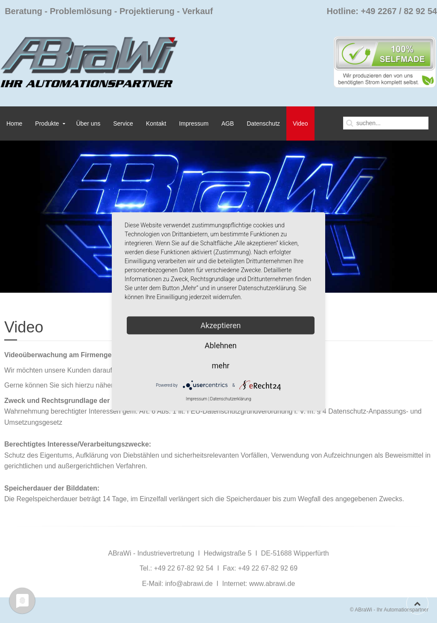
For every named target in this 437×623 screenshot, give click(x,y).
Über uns (88, 123)
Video (300, 123)
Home (14, 123)
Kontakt (156, 123)
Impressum (193, 123)
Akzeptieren (221, 325)
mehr (220, 365)
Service (123, 123)
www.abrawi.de (272, 596)
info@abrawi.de (189, 596)
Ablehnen (220, 345)
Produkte (47, 123)
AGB (227, 123)
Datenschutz (263, 123)
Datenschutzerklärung (230, 399)
